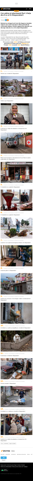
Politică (2, 454)
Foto (2, 443)
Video (10, 45)
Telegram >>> (25, 43)
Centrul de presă (10, 465)
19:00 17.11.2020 (4, 17)
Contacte (19, 465)
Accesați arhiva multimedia (18, 71)
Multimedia (6, 443)
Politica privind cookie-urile (17, 466)
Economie (13, 454)
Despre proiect (4, 465)
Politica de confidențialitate (6, 466)
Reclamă (23, 465)
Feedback (25, 466)
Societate (8, 454)
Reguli (15, 465)
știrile (15, 42)
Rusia (28, 454)
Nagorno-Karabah (12, 443)
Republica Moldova (21, 454)
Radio (19, 45)
